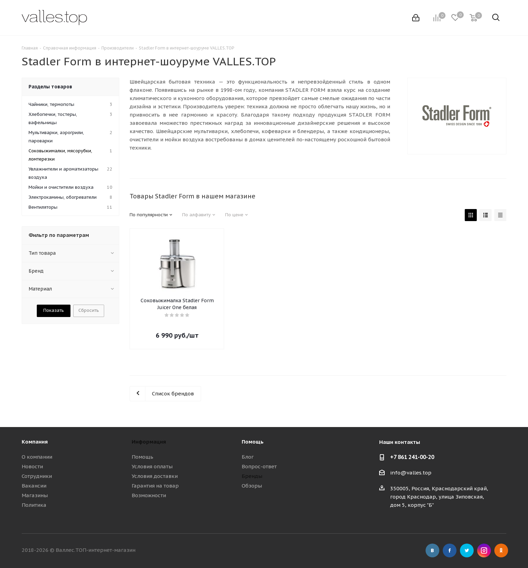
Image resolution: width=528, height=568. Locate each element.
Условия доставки (155, 476)
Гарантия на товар (155, 485)
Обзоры (252, 485)
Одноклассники (501, 550)
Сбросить (88, 310)
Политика (34, 505)
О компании (37, 457)
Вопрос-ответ (259, 466)
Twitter (467, 550)
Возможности (149, 495)
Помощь (142, 457)
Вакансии (34, 485)
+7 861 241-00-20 (412, 457)
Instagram (484, 550)
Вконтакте (432, 550)
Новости (32, 466)
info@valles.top (410, 472)
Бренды (252, 476)
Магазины (35, 495)
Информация (149, 441)
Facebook (449, 550)
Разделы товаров (50, 87)
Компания (35, 441)
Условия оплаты (152, 466)
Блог (248, 457)
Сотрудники (37, 476)
